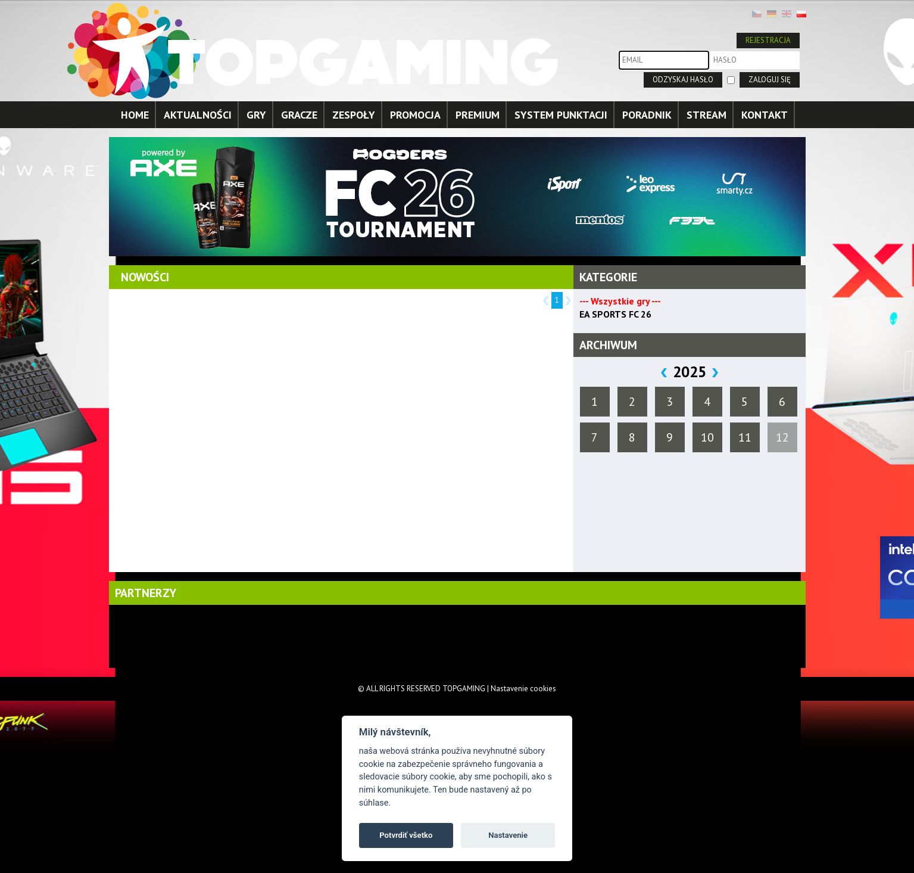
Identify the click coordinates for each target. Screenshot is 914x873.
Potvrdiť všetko (405, 835)
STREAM (706, 115)
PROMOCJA (415, 115)
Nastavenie (508, 835)
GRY (256, 115)
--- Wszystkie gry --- (620, 301)
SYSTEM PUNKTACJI (560, 115)
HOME (135, 115)
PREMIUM (478, 115)
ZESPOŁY (353, 115)
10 (707, 437)
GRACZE (299, 115)
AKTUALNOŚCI (198, 115)
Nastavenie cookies (523, 689)
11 (744, 437)
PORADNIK (647, 115)
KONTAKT (764, 115)
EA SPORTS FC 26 (615, 314)
